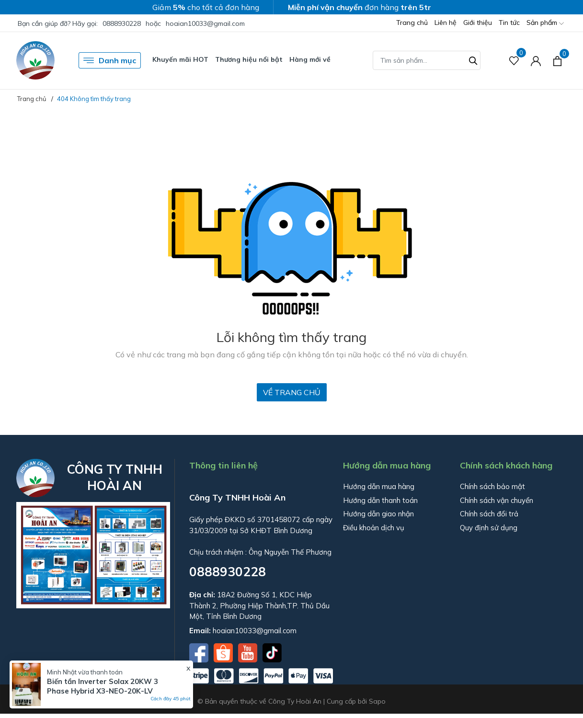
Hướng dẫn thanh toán (380, 500)
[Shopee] (224, 652)
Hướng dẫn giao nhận (378, 513)
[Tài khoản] (536, 61)
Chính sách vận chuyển (496, 500)
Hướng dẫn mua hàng (378, 486)
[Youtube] (248, 652)
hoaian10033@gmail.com (205, 23)
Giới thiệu (477, 22)
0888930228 (122, 23)
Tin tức (509, 22)
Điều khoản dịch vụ (373, 527)
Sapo (377, 701)
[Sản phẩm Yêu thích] (514, 61)
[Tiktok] (272, 652)
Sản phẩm (545, 23)
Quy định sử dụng (488, 527)
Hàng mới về (310, 59)
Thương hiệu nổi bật (249, 59)
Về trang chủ (291, 392)
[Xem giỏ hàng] (557, 60)
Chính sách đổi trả (489, 513)
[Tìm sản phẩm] (426, 60)
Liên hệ (445, 22)
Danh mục (109, 60)
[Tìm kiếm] (473, 59)
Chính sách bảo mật (492, 486)
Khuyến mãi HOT (180, 59)
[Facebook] (199, 652)
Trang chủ (412, 22)
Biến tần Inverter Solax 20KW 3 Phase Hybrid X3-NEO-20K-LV (102, 686)
